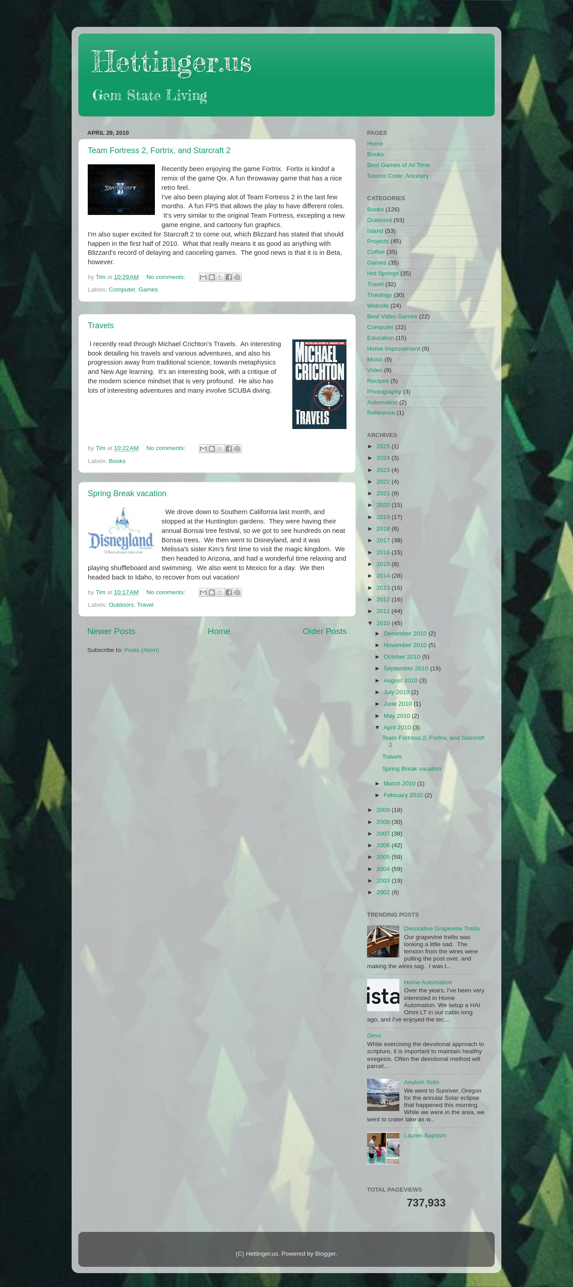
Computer (122, 289)
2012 (384, 599)
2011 (384, 611)
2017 (384, 540)
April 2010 (398, 727)
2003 (384, 880)
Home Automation (428, 982)
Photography (384, 391)
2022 (384, 481)
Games (148, 289)
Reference (381, 412)
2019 (384, 517)
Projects (378, 241)
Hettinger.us (172, 61)
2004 (384, 869)
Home (219, 631)
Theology (379, 295)
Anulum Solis (421, 1082)
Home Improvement (393, 348)
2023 (384, 470)
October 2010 (403, 656)
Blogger (325, 1253)
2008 (384, 822)
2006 (384, 845)
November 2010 (406, 645)
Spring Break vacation (127, 493)
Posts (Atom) (141, 650)
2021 (384, 493)
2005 (384, 857)
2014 (384, 575)
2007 (384, 833)
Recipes (378, 381)
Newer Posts (111, 631)
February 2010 (404, 795)
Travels (101, 325)
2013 (384, 587)
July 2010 (397, 692)
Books (117, 461)
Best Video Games (392, 316)
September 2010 (407, 668)
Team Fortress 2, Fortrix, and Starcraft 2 (159, 150)
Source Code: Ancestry (398, 175)
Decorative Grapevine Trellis (442, 928)
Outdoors (121, 604)
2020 (384, 505)
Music (375, 359)
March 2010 (400, 783)
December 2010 (406, 633)
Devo (374, 1035)
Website (378, 305)
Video (374, 370)
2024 (384, 458)
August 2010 (401, 680)
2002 (384, 892)
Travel (145, 604)
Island (375, 230)
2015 (384, 564)
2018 (384, 528)
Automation (382, 402)
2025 (384, 446)
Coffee (376, 252)
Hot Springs (383, 273)
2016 (384, 552)
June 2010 (399, 703)
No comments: (166, 277)
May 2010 (398, 715)
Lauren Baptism (425, 1135)
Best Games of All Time (398, 165)
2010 (384, 623)
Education (380, 338)
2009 (384, 810)
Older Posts (325, 631)
